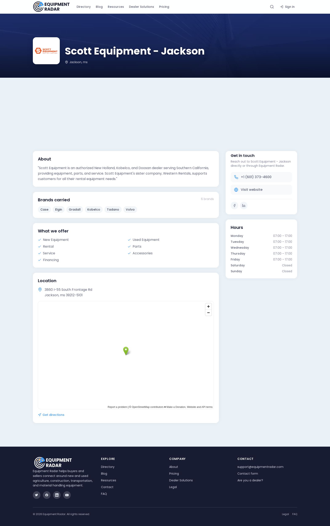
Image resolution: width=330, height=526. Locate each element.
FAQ (104, 494)
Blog (99, 7)
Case (44, 209)
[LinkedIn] (244, 205)
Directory (84, 7)
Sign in (287, 7)
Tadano (113, 209)
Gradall (75, 209)
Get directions (51, 415)
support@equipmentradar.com (260, 467)
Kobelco (93, 209)
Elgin (58, 209)
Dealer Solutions (141, 7)
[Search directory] (272, 7)
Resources (116, 7)
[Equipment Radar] (51, 6)
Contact (107, 487)
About (173, 467)
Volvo (130, 209)
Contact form (247, 473)
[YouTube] (67, 495)
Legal (173, 487)
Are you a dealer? (250, 480)
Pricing (164, 7)
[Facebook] (234, 205)
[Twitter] (36, 495)
